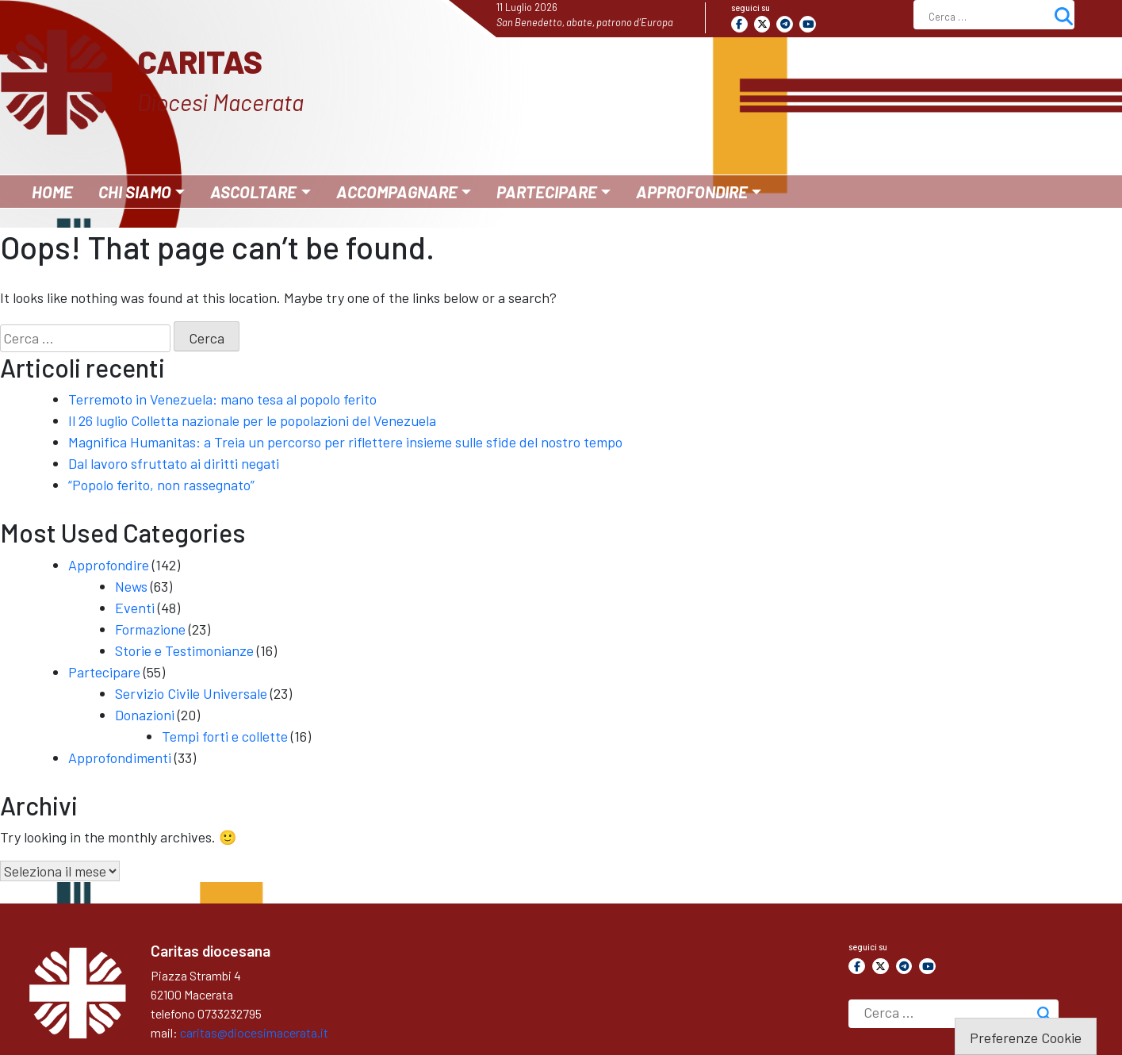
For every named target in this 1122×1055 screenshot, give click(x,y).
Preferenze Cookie (1026, 1037)
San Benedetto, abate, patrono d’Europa (584, 22)
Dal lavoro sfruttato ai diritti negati (173, 463)
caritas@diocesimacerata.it (254, 1032)
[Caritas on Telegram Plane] (784, 24)
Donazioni (144, 714)
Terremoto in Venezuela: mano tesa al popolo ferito (222, 399)
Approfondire (108, 565)
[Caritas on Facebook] (739, 24)
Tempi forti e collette (225, 736)
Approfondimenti (119, 757)
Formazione (150, 629)
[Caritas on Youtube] (807, 24)
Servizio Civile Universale (191, 693)
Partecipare (104, 672)
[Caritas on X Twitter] (762, 24)
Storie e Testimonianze (184, 650)
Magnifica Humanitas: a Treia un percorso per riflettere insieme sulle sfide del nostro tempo (345, 442)
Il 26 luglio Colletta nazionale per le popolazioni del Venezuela (252, 420)
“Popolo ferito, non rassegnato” (161, 484)
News (131, 586)
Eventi (135, 607)
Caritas (199, 61)
